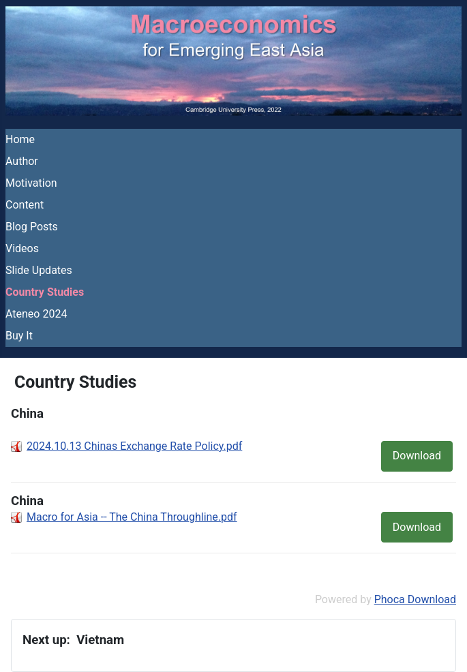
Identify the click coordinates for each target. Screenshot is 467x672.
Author (21, 161)
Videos (22, 248)
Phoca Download (415, 599)
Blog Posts (31, 226)
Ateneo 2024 (36, 313)
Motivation (31, 183)
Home (20, 139)
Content (24, 204)
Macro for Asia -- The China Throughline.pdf (132, 516)
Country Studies (44, 292)
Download (417, 455)
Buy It (19, 335)
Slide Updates (38, 270)
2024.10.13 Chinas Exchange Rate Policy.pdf (134, 446)
